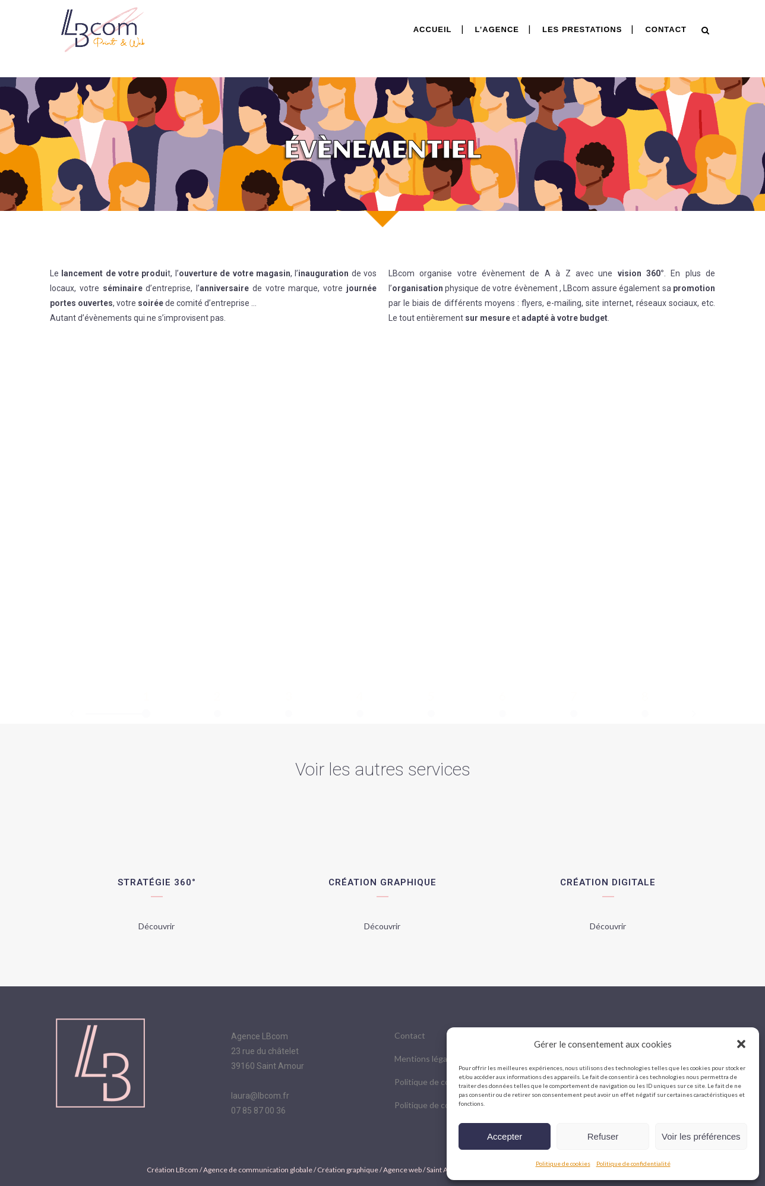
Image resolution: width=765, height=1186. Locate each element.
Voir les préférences (701, 1136)
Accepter (504, 1136)
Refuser (603, 1136)
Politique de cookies (563, 1163)
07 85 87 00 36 (258, 1110)
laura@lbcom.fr (260, 1095)
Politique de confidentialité (633, 1163)
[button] (741, 1044)
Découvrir (156, 926)
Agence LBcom (259, 1036)
